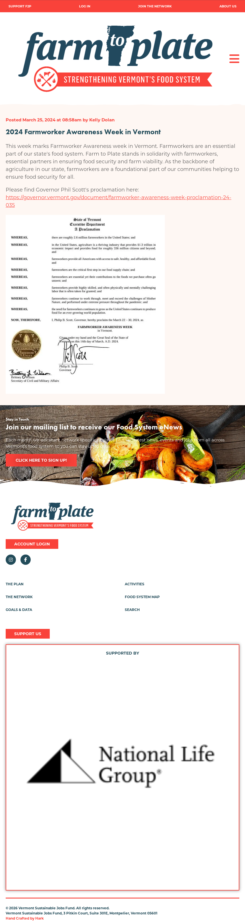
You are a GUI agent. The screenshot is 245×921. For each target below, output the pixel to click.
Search (132, 610)
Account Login (32, 544)
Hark (39, 918)
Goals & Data (19, 610)
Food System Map (142, 597)
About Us (227, 6)
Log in (84, 6)
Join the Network (155, 6)
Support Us (27, 633)
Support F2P (20, 6)
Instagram (11, 560)
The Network (19, 597)
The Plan (15, 584)
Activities (134, 584)
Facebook (25, 560)
